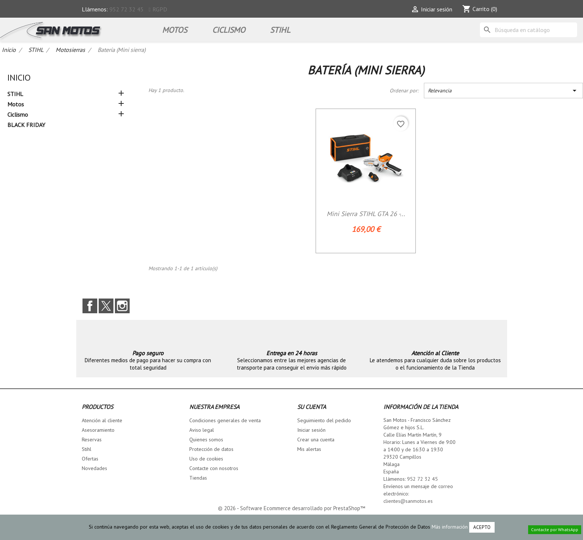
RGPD (159, 9)
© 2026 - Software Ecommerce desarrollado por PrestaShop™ (291, 508)
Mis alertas (309, 449)
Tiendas (198, 477)
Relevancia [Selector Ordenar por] (503, 90)
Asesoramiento (98, 430)
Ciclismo (228, 30)
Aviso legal (201, 430)
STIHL (280, 30)
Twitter (106, 306)
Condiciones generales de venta (225, 420)
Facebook (89, 306)
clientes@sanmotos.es (408, 501)
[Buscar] (528, 29)
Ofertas (90, 458)
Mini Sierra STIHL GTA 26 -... (366, 213)
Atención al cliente (102, 420)
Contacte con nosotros (213, 468)
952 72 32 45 (126, 9)
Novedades (94, 468)
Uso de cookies (206, 458)
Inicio (19, 77)
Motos (174, 30)
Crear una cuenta (315, 439)
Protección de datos (211, 449)
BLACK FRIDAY (26, 124)
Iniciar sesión (311, 430)
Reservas (92, 439)
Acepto (482, 527)
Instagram (122, 306)
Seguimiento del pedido (324, 420)
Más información (450, 526)
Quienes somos (206, 439)
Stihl (86, 449)
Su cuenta (311, 406)
